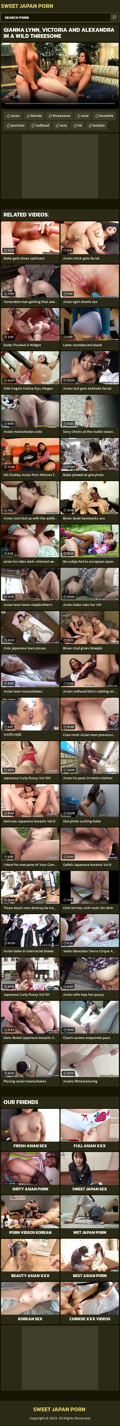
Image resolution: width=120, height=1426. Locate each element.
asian (15, 115)
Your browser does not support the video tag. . (60, 76)
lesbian (99, 125)
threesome (61, 115)
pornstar (18, 125)
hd (80, 125)
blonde (36, 115)
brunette (106, 115)
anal (84, 115)
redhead (42, 125)
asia (63, 125)
